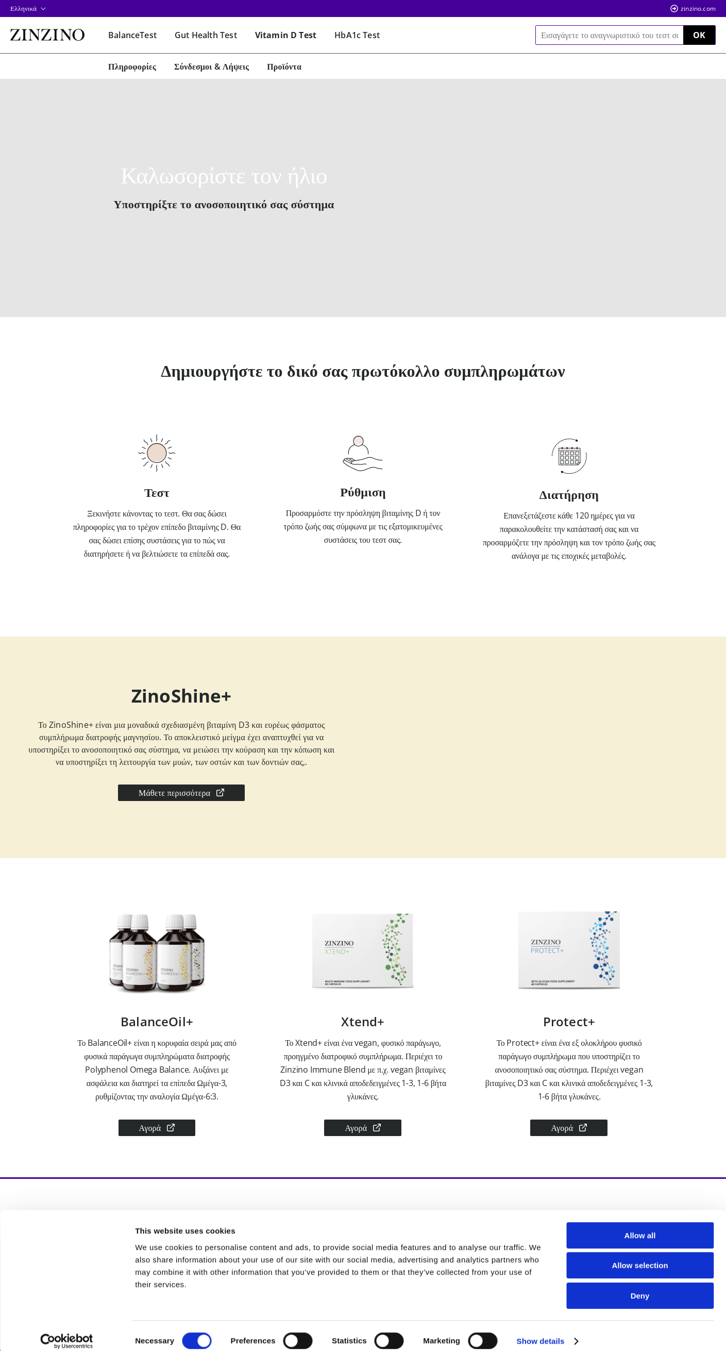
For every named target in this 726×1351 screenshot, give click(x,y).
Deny (640, 1285)
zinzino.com (698, 8)
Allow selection (640, 1255)
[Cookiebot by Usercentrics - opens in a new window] (67, 1331)
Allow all (640, 1225)
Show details (541, 1330)
